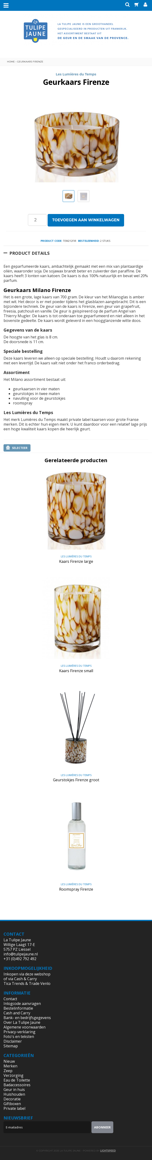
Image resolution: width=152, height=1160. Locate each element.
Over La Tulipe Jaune (22, 1022)
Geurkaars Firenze (30, 61)
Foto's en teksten (19, 1036)
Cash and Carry (17, 1013)
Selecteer (16, 448)
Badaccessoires (17, 1084)
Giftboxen (12, 1103)
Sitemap (11, 1046)
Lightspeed (108, 1150)
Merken (10, 1066)
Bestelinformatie (18, 1008)
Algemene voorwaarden (25, 1027)
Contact (10, 998)
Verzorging (13, 1075)
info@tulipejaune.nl (21, 954)
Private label (14, 1108)
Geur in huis (14, 1089)
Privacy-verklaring (19, 1031)
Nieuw (9, 1061)
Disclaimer (13, 1041)
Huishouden (14, 1094)
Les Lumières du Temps (76, 74)
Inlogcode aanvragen (22, 1003)
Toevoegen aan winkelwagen (86, 220)
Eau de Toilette (17, 1080)
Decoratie (12, 1099)
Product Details (29, 253)
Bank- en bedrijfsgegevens (27, 1017)
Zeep (8, 1070)
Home (11, 61)
